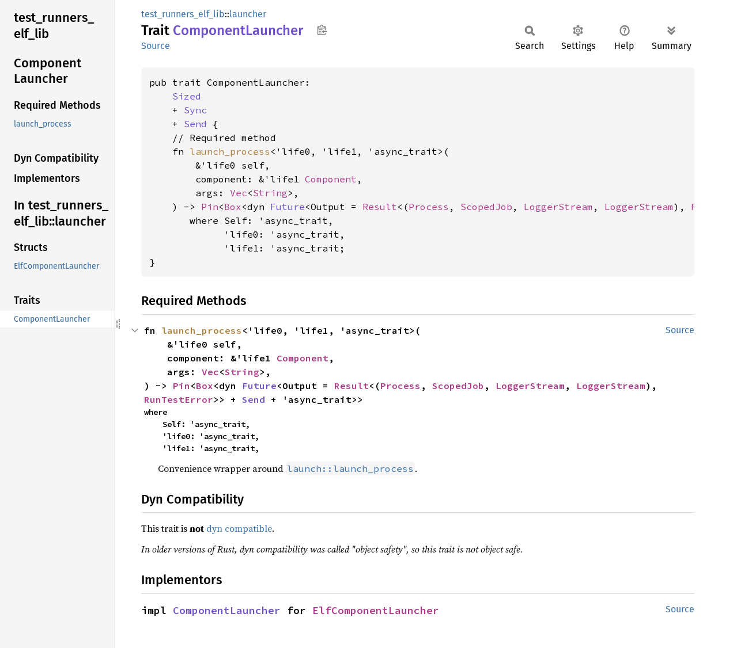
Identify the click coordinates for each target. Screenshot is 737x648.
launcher (247, 14)
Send (195, 123)
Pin (209, 206)
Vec (238, 193)
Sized (186, 96)
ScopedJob (486, 206)
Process (429, 206)
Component (331, 179)
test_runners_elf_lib (183, 14)
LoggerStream (558, 206)
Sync (195, 110)
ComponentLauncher (227, 610)
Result (379, 206)
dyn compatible (239, 528)
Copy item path (321, 30)
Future (287, 206)
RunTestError (178, 399)
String (270, 193)
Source (155, 45)
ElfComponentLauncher (375, 610)
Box (232, 206)
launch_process (230, 151)
